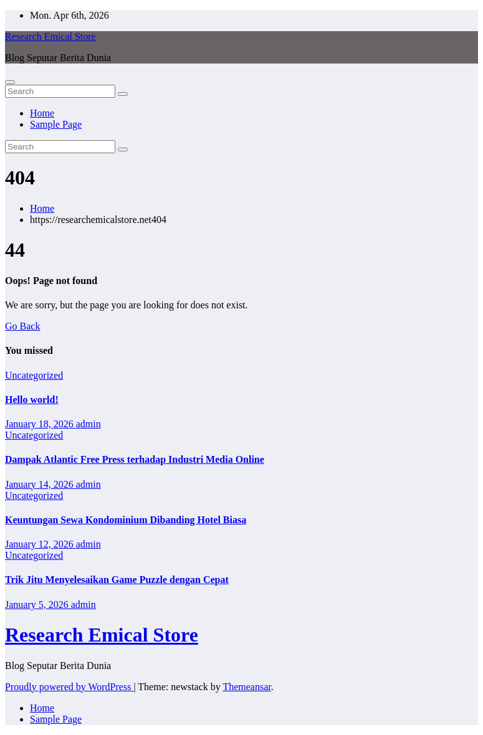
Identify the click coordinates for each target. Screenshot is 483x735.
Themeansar (246, 686)
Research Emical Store (50, 36)
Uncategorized (34, 375)
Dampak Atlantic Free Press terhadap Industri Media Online (134, 459)
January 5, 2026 (38, 604)
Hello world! (32, 399)
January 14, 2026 (40, 484)
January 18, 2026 (40, 424)
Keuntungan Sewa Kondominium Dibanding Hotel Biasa (125, 519)
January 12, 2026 (40, 544)
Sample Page (56, 124)
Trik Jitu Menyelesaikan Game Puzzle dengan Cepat (117, 579)
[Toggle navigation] (10, 82)
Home (42, 113)
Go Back (22, 326)
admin (88, 424)
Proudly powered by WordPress (69, 686)
